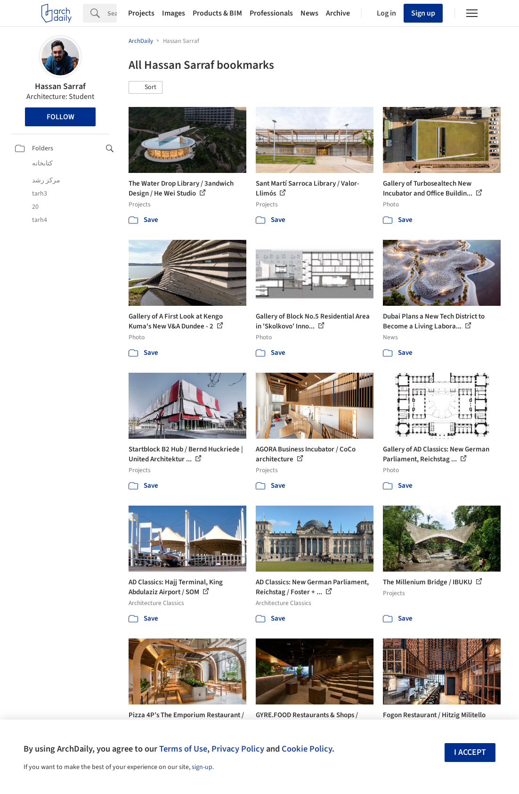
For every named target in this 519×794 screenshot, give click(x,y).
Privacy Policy (237, 749)
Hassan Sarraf (60, 86)
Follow (60, 117)
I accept (470, 752)
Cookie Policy (307, 749)
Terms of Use (183, 749)
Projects (141, 13)
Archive (338, 13)
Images (173, 13)
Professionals (271, 13)
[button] (145, 87)
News (309, 13)
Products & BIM (217, 13)
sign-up (202, 767)
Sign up (423, 13)
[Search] (112, 13)
